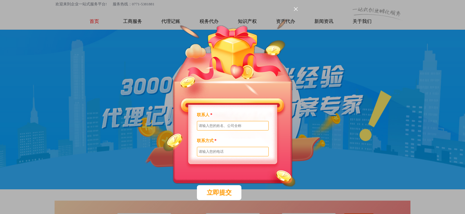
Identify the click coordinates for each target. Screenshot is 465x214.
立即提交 (219, 192)
